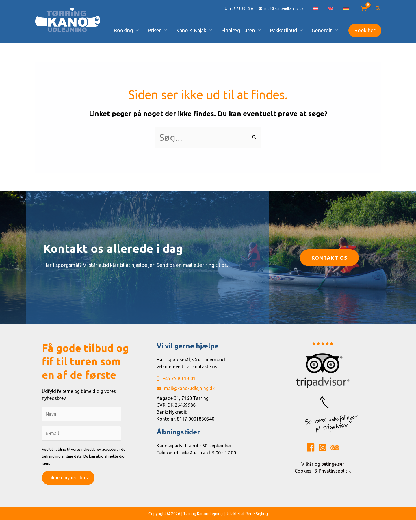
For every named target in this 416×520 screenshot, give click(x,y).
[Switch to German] (349, 8)
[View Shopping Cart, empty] (363, 8)
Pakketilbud (289, 30)
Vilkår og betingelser (322, 464)
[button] (378, 8)
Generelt (324, 30)
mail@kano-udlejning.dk (186, 388)
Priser (171, 30)
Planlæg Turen (248, 30)
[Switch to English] (339, 8)
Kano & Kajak (204, 30)
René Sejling (257, 513)
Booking (144, 30)
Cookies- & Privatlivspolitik (323, 470)
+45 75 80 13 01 (176, 378)
